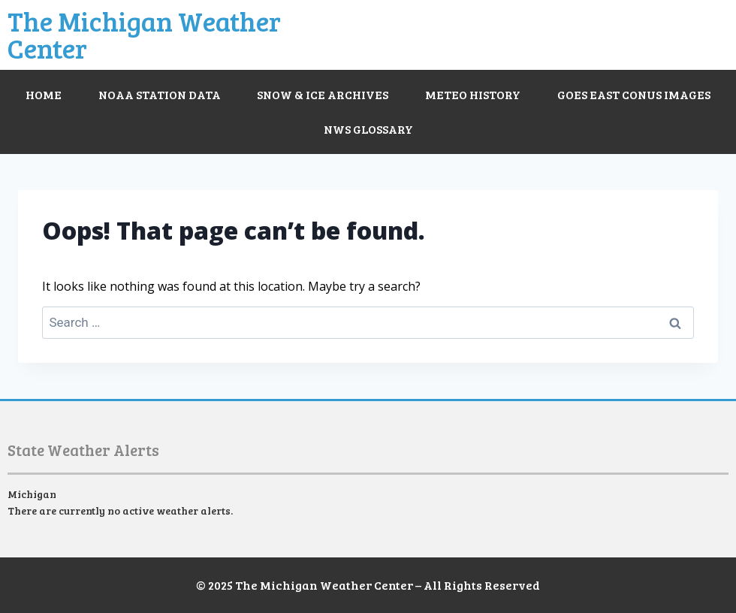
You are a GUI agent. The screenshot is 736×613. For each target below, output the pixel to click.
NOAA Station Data (159, 94)
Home (44, 94)
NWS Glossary (368, 129)
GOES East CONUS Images (633, 94)
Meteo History (472, 94)
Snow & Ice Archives (322, 94)
